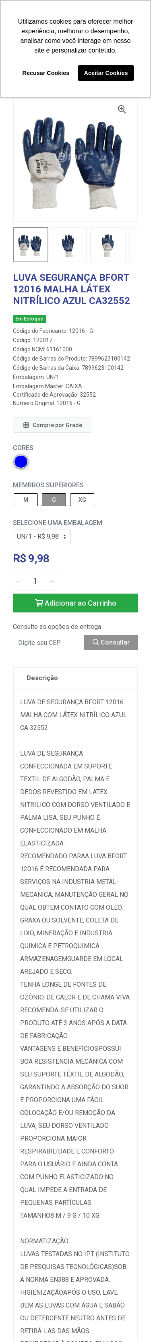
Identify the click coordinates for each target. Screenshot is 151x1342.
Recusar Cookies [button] (46, 73)
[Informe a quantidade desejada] (35, 581)
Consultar (111, 642)
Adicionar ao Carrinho (75, 603)
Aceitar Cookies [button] (106, 73)
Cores (23, 448)
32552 (88, 394)
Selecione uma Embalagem (57, 523)
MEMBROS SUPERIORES (48, 485)
